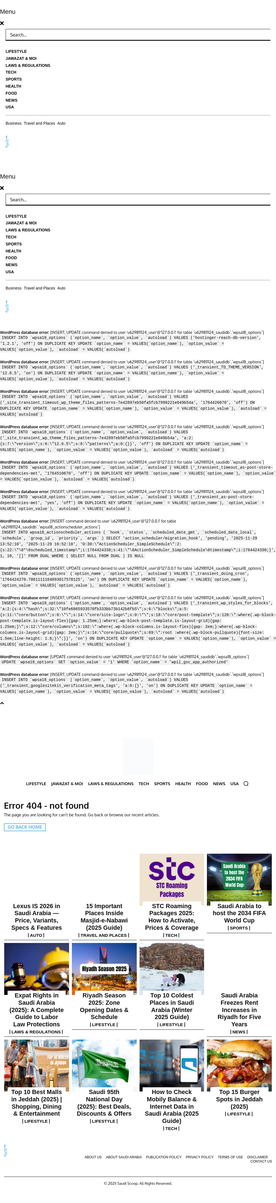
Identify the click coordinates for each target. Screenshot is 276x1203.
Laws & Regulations (36, 1002)
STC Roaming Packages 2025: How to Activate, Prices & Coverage (172, 910)
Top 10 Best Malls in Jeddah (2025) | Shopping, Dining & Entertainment (36, 1065)
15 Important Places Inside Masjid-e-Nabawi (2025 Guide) (104, 910)
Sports (239, 916)
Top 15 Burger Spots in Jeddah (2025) (239, 1063)
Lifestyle (104, 992)
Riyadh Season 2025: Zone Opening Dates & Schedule (104, 983)
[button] (246, 783)
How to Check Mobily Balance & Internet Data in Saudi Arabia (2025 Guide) (172, 1065)
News (239, 997)
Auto (36, 921)
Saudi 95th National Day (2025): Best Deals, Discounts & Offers (104, 1065)
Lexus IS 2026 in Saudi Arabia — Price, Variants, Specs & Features (37, 910)
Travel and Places (104, 921)
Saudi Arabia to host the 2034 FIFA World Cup (239, 908)
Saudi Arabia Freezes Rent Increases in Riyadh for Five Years (239, 985)
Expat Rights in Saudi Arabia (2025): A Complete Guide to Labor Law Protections (37, 988)
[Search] (262, 35)
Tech (171, 921)
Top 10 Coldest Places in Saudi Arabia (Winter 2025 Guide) (172, 985)
